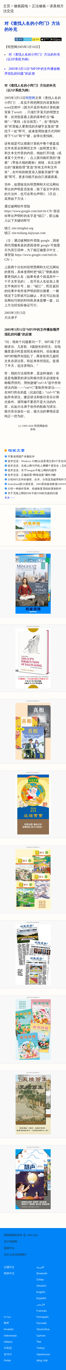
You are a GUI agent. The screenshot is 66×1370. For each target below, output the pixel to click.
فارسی (41, 1304)
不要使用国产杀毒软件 (21, 456)
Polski (7, 1360)
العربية (40, 1267)
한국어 (8, 1354)
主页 (6, 6)
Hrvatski (9, 1329)
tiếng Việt (42, 1360)
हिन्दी (6, 1323)
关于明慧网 (10, 1241)
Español (41, 1298)
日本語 (8, 1348)
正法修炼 (39, 6)
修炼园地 (21, 6)
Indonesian (10, 1335)
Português (43, 1317)
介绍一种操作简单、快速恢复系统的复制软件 (35, 488)
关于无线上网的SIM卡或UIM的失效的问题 (33, 493)
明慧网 (30, 98)
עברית (7, 1317)
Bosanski (42, 1273)
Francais (42, 1310)
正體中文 (9, 1267)
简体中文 (9, 1273)
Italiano (8, 1341)
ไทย (39, 1341)
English (41, 1292)
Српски (41, 1335)
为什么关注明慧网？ (16, 1254)
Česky (40, 1279)
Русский (41, 1323)
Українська (43, 1354)
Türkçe (41, 1348)
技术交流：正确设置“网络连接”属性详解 (32, 474)
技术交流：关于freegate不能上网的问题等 (32, 470)
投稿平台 (9, 1248)
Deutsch (41, 1285)
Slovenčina (43, 1329)
